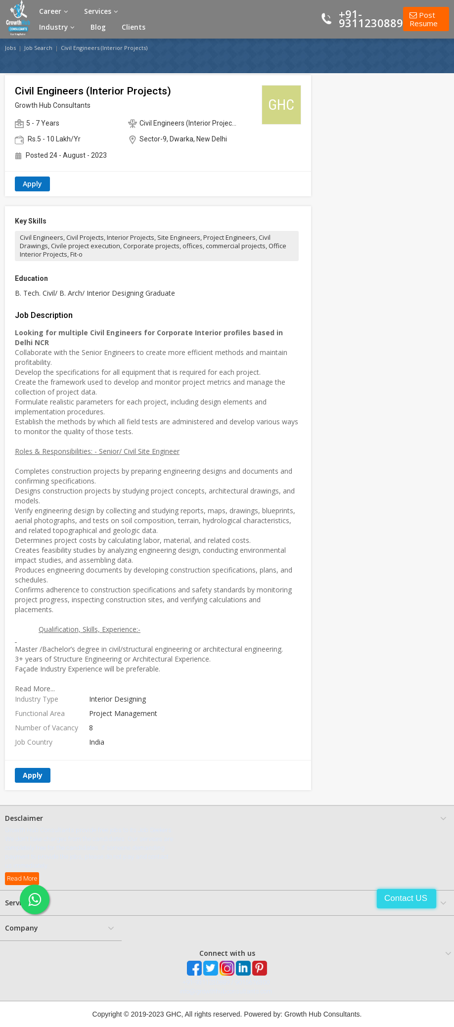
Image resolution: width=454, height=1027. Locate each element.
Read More (22, 878)
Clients (133, 27)
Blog (98, 27)
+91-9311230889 (371, 18)
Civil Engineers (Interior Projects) (104, 47)
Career (53, 11)
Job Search (38, 47)
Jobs (10, 47)
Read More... (35, 688)
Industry (57, 27)
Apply (32, 183)
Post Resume (423, 19)
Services (101, 11)
